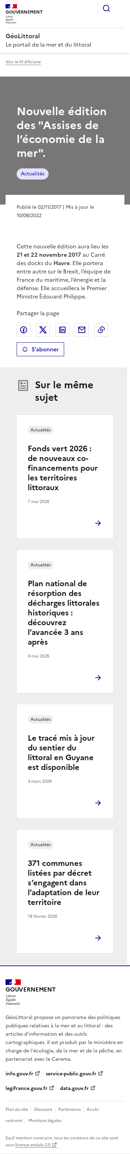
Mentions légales (44, 1120)
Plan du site (17, 1109)
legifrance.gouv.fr (26, 1088)
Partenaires (69, 1109)
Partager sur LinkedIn (62, 330)
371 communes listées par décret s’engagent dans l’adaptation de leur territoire (63, 883)
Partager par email (82, 330)
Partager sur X (43, 330)
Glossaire (43, 1109)
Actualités (32, 173)
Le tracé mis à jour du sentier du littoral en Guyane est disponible (61, 752)
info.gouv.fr (19, 1073)
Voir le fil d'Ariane (23, 62)
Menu (120, 8)
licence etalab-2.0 (32, 1145)
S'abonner (40, 349)
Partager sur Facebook (24, 330)
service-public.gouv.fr (71, 1073)
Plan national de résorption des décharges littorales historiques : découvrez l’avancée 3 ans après (63, 613)
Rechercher (106, 8)
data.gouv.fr (74, 1088)
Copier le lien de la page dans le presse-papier (101, 330)
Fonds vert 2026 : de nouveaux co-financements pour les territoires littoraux (63, 468)
